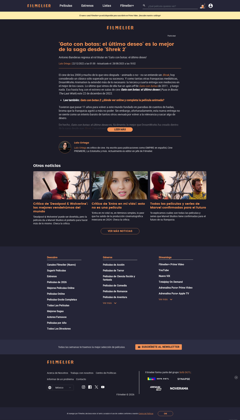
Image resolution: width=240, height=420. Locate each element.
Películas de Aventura (115, 297)
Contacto (81, 379)
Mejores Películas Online (61, 288)
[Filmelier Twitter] (96, 387)
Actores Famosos (56, 317)
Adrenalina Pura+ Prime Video (175, 287)
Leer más (120, 129)
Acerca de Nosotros (57, 373)
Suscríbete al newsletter (158, 346)
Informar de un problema (60, 379)
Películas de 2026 (57, 282)
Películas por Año (56, 322)
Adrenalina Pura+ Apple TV (174, 293)
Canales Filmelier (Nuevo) (61, 264)
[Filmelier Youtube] (102, 387)
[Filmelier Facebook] (90, 387)
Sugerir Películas (56, 270)
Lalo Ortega (64, 63)
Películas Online (56, 293)
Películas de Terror (113, 270)
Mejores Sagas (55, 311)
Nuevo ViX (164, 276)
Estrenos (52, 276)
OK (165, 413)
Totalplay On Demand (171, 281)
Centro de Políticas (146, 414)
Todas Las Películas (58, 305)
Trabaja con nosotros (82, 373)
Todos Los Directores (59, 328)
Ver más (110, 302)
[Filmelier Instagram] (83, 387)
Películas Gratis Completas (62, 299)
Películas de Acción (114, 264)
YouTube (164, 270)
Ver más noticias (120, 231)
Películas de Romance (115, 291)
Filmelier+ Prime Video (171, 264)
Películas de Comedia (115, 285)
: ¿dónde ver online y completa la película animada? (122, 100)
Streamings (165, 257)
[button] (70, 387)
